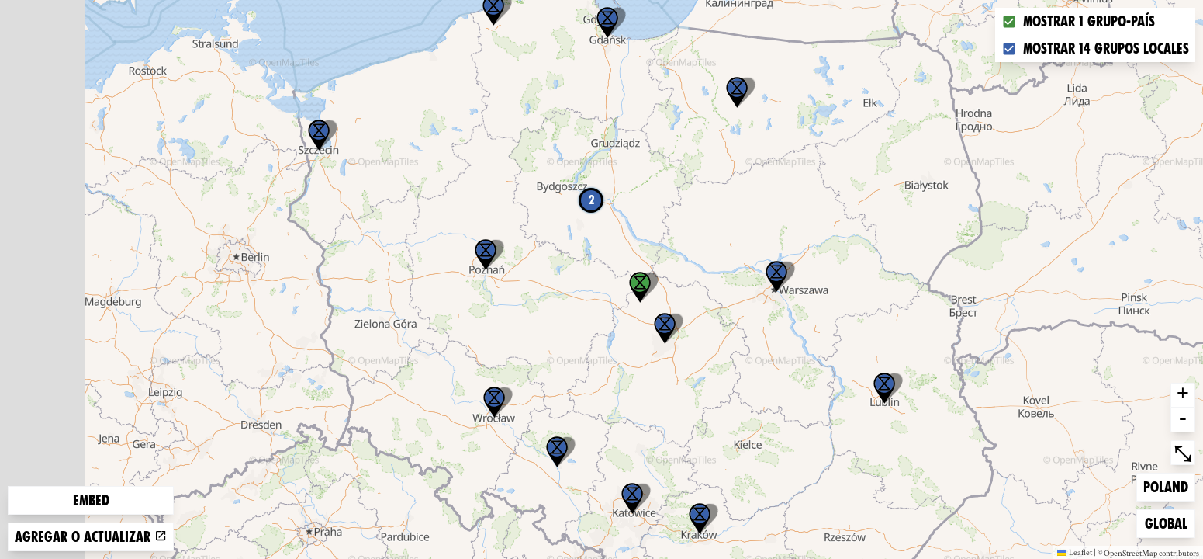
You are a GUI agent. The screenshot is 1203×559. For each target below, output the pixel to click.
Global (1169, 522)
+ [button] (1183, 395)
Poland (1168, 485)
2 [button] (591, 200)
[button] (884, 388)
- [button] (1183, 420)
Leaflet (1074, 552)
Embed (91, 500)
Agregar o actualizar (91, 537)
